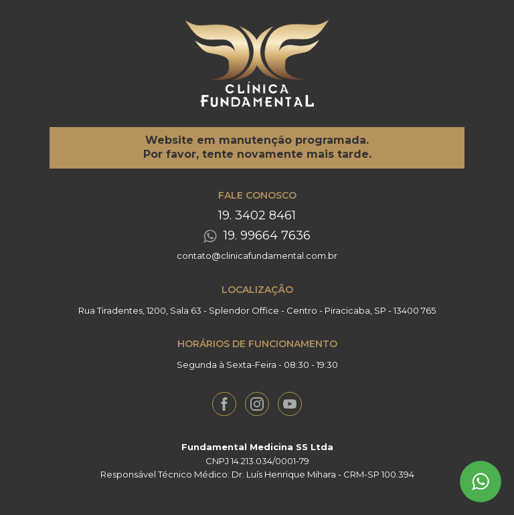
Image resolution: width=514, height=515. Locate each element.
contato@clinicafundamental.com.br (257, 255)
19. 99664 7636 (267, 236)
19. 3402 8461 (257, 216)
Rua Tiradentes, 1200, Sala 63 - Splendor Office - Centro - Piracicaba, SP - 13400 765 (257, 310)
